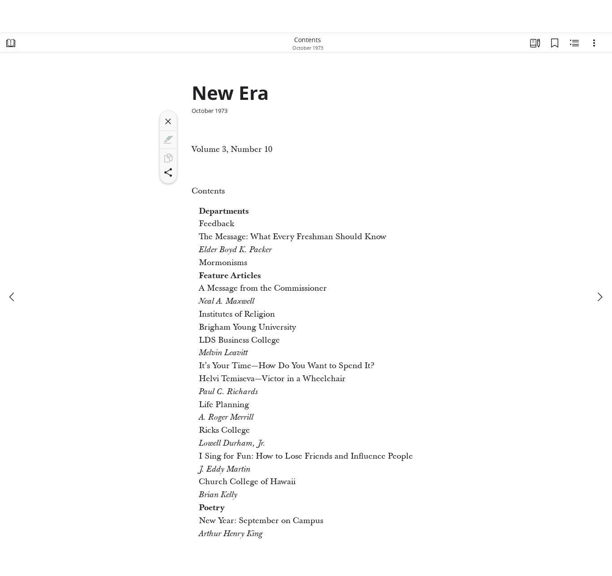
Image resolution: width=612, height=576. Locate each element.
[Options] (594, 43)
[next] (599, 297)
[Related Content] (574, 43)
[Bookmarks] (555, 43)
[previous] (12, 297)
